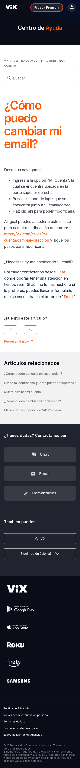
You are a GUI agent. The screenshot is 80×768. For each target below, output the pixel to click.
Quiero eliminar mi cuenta (22, 392)
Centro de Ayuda (26, 60)
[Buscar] (40, 78)
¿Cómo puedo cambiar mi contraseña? (32, 401)
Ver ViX (40, 538)
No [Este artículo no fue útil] (30, 329)
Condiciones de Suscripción (21, 728)
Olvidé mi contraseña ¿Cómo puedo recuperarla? (40, 383)
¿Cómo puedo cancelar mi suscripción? (33, 374)
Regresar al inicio (19, 340)
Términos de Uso (14, 721)
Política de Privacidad (17, 708)
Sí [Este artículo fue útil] (10, 329)
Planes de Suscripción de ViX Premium (32, 410)
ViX (6, 60)
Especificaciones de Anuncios (22, 734)
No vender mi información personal (25, 715)
